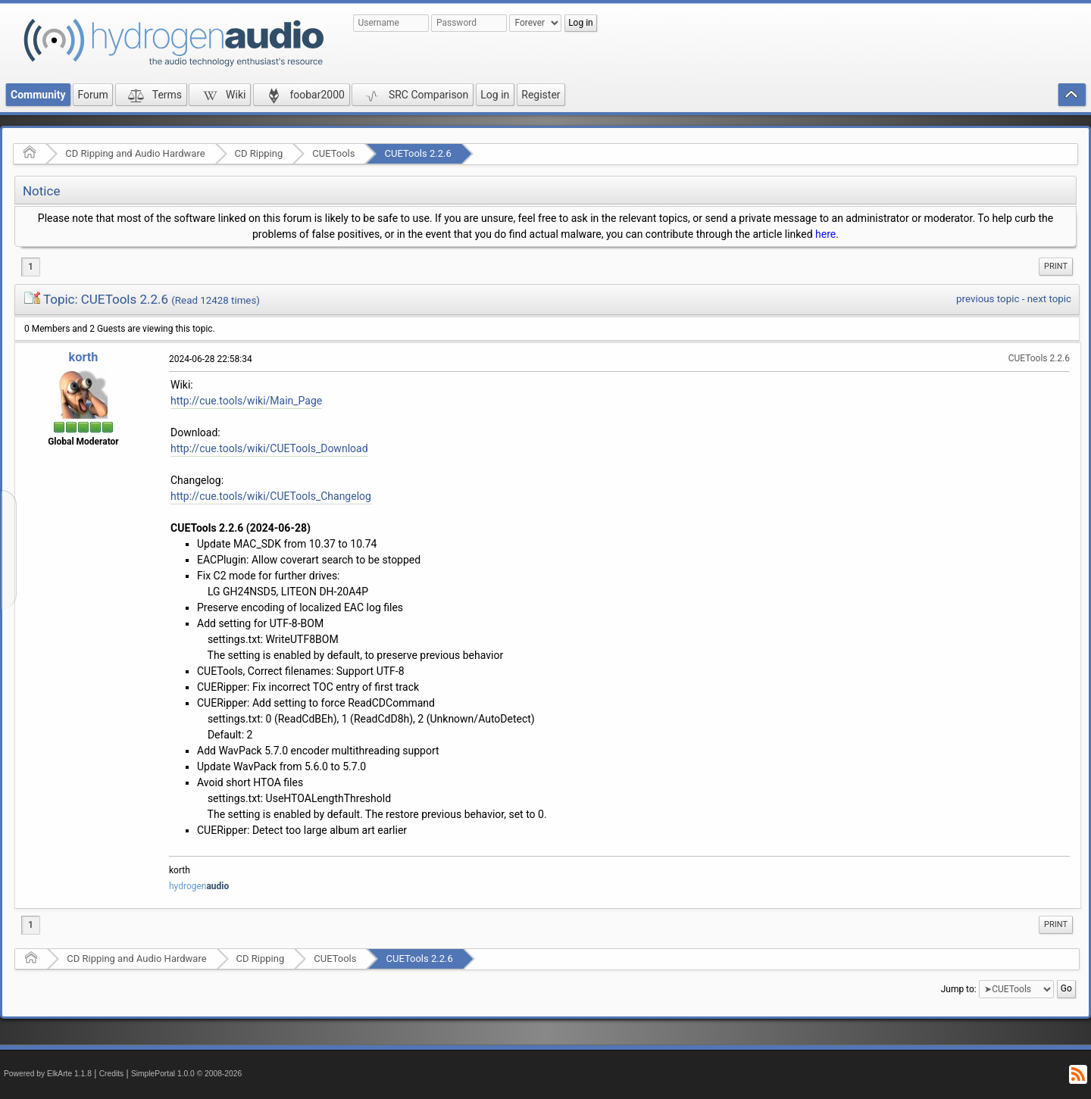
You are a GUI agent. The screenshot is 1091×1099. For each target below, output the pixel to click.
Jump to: (959, 989)
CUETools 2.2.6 (417, 153)
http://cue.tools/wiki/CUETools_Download (269, 448)
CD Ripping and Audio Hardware (135, 153)
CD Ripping (259, 153)
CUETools (333, 153)
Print (1056, 266)
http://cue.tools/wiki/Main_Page (246, 401)
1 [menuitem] (30, 266)
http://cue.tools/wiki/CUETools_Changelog (270, 496)
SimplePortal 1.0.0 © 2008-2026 (186, 1073)
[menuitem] (1056, 267)
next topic (1049, 298)
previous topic (987, 298)
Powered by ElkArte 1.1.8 (48, 1073)
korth (83, 357)
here (825, 234)
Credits (111, 1073)
